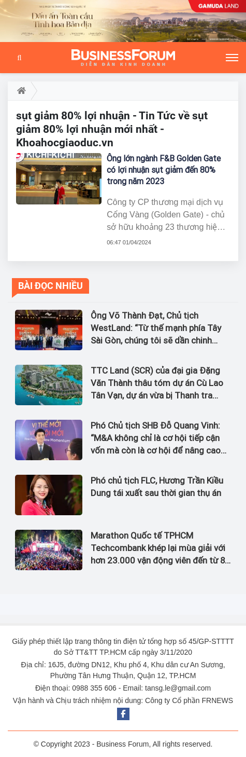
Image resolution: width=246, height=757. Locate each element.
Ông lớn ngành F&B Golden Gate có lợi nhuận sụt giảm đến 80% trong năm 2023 (164, 170)
